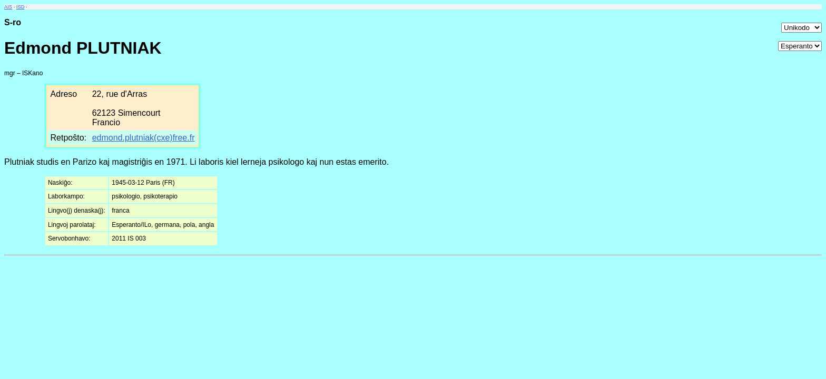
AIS (8, 6)
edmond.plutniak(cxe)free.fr (143, 137)
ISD (20, 6)
